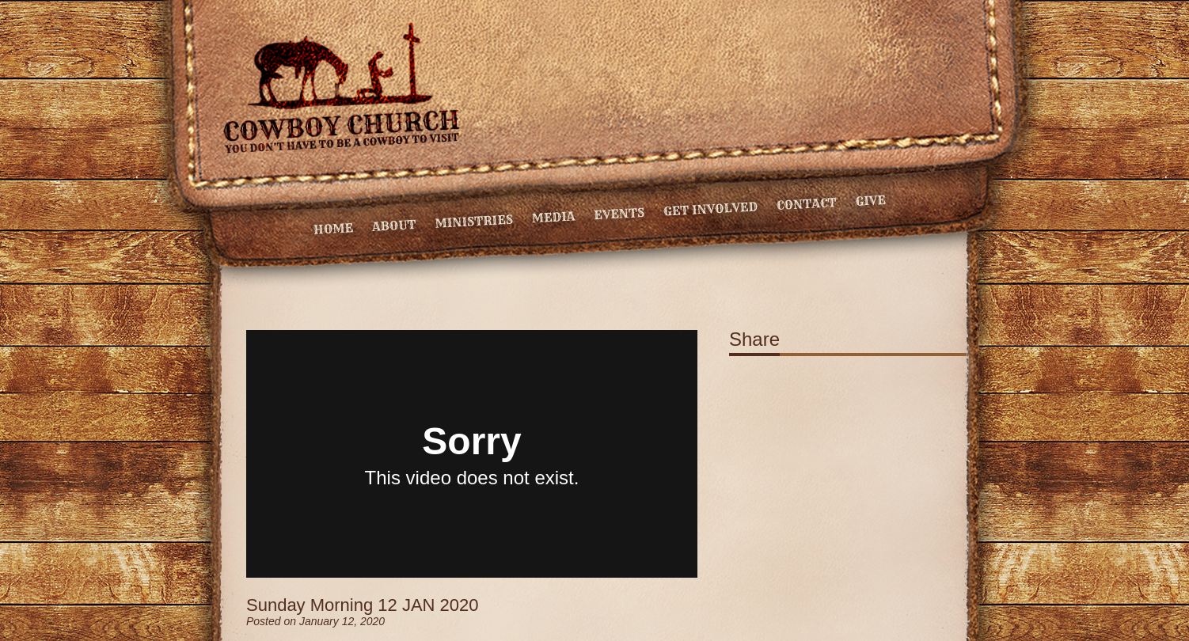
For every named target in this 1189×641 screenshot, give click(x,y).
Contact (806, 204)
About (393, 225)
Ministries (474, 221)
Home (333, 228)
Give (870, 200)
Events (619, 213)
